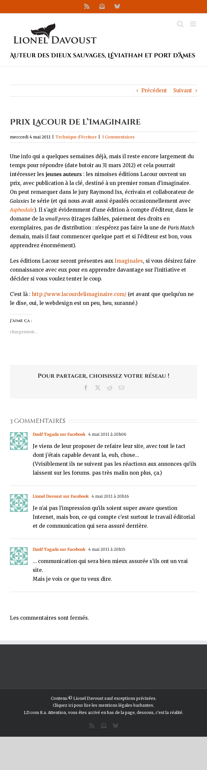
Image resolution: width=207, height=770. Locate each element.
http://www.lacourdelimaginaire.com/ (79, 294)
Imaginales (129, 261)
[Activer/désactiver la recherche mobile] (180, 23)
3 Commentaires (118, 136)
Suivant (182, 90)
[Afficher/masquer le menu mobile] (193, 23)
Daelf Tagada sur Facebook (59, 434)
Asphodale (22, 210)
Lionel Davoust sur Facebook (61, 496)
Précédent (154, 90)
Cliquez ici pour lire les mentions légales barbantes (103, 705)
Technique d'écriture (76, 136)
